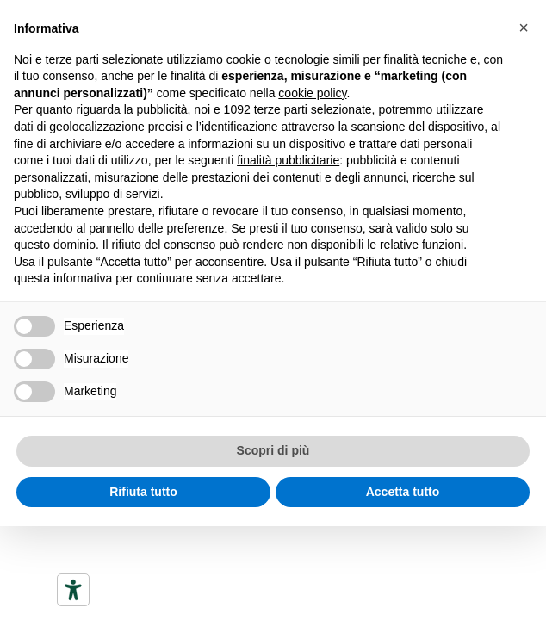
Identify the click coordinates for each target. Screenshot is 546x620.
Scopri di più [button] (273, 450)
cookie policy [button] (312, 93)
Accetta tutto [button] (403, 492)
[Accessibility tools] (73, 590)
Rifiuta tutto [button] (143, 492)
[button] (523, 27)
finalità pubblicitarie (288, 160)
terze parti (280, 109)
